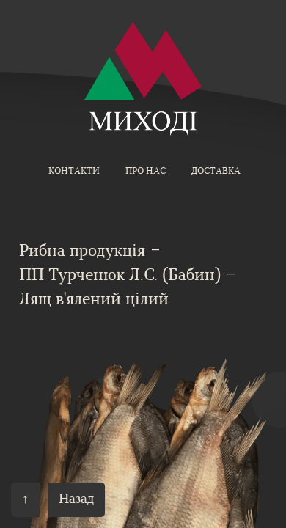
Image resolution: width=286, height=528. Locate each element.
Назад (76, 500)
